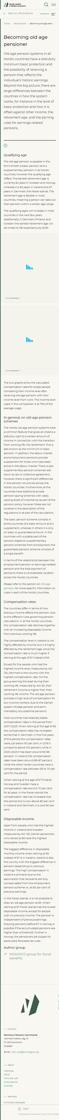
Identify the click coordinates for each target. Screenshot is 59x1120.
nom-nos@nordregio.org (25, 1052)
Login (26, 1109)
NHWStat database (14, 1103)
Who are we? (11, 1078)
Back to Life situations (20, 13)
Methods (9, 1071)
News (7, 1075)
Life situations (19, 24)
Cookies (8, 1086)
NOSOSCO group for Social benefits (30, 956)
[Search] (46, 5)
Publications (11, 1082)
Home (7, 24)
